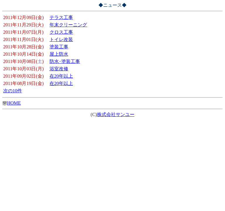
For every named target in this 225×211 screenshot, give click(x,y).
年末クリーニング (68, 24)
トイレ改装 (61, 39)
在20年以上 (61, 76)
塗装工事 (59, 46)
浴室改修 (59, 68)
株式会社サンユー (115, 114)
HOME (14, 103)
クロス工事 (61, 32)
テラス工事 (61, 17)
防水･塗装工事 (65, 61)
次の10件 (12, 90)
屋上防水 (59, 54)
